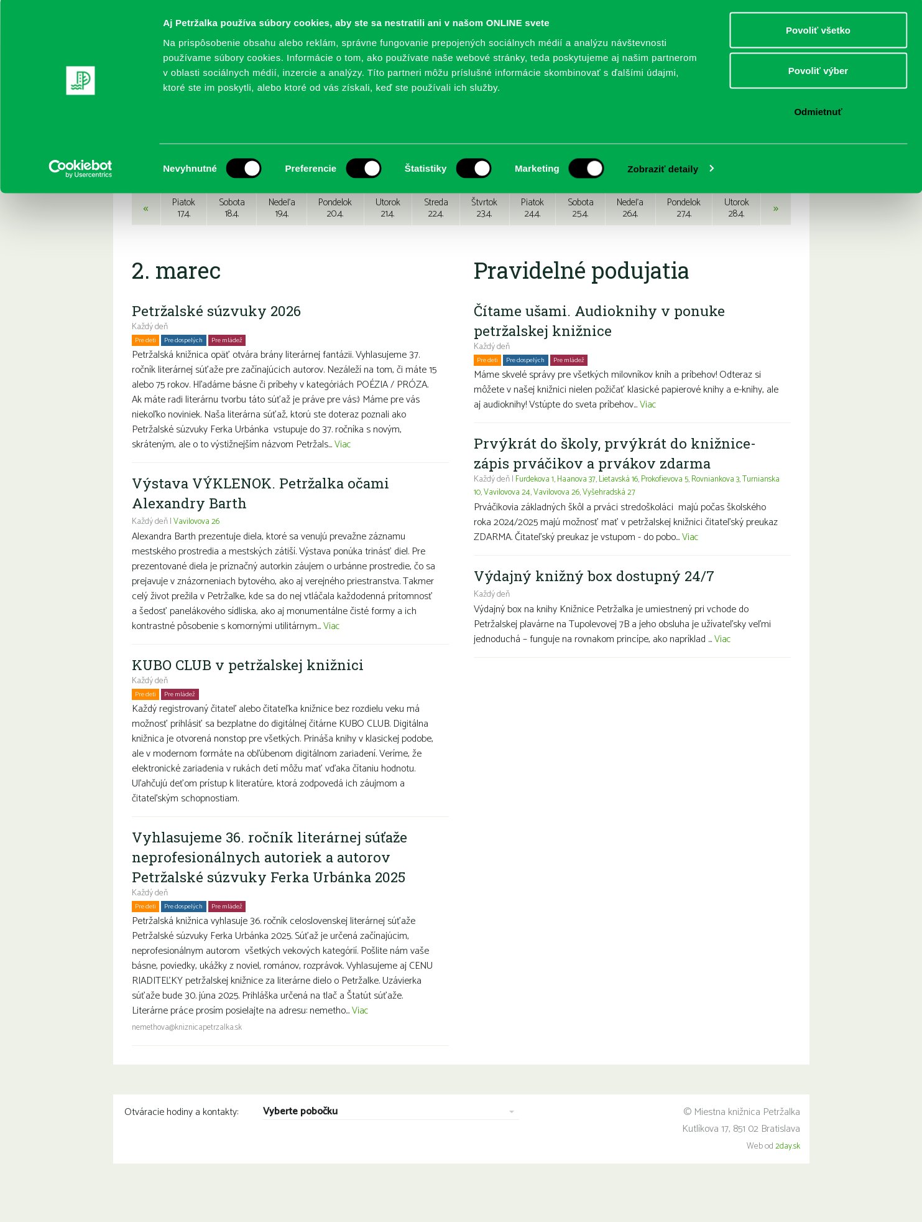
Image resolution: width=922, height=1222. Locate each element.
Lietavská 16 (624, 508)
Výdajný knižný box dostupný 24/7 (599, 604)
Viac (343, 473)
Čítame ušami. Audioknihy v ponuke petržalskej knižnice (604, 349)
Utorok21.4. (388, 236)
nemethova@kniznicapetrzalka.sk (190, 1056)
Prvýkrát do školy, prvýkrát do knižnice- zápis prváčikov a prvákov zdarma (618, 481)
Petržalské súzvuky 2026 (220, 339)
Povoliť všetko (818, 32)
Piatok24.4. (532, 236)
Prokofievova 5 (673, 508)
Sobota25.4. (580, 236)
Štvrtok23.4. (485, 236)
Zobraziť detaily (662, 171)
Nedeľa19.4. (280, 236)
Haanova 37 (580, 508)
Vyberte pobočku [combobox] (300, 1141)
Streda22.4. (436, 236)
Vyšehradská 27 (654, 521)
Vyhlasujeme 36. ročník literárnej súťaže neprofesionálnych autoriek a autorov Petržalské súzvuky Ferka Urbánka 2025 (275, 885)
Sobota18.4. (230, 236)
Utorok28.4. (738, 236)
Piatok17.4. (181, 236)
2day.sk (787, 1175)
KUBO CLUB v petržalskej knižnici (253, 693)
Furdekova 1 (535, 508)
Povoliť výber (818, 73)
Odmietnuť (818, 114)
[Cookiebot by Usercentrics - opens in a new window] (80, 171)
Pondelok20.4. (334, 236)
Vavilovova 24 (549, 521)
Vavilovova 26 (197, 550)
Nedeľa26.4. (630, 236)
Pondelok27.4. (685, 236)
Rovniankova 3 (727, 508)
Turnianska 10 (498, 521)
